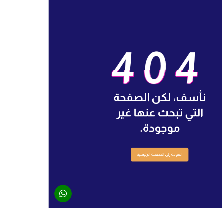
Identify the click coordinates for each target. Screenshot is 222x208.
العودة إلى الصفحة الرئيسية (111, 154)
